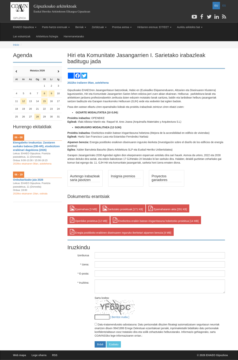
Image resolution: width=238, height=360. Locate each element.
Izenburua (83, 255)
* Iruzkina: (83, 282)
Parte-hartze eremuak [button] (56, 27)
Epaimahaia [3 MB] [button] (83, 208)
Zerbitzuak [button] (99, 27)
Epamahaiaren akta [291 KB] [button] (167, 208)
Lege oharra (39, 355)
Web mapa (19, 355)
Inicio (16, 44)
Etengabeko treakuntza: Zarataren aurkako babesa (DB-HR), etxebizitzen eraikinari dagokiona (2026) (36, 146)
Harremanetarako (74, 36)
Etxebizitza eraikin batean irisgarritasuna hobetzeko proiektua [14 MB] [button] (156, 220)
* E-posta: (83, 273)
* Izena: (84, 264)
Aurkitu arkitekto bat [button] (190, 27)
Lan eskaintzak (21, 36)
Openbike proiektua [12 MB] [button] (88, 220)
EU (216, 5)
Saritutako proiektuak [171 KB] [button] (123, 208)
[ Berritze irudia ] (119, 317)
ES (224, 5)
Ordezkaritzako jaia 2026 (28, 179)
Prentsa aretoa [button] (122, 27)
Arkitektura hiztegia (47, 36)
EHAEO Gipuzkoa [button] (24, 27)
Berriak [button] (80, 27)
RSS (54, 355)
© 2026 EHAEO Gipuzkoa (212, 355)
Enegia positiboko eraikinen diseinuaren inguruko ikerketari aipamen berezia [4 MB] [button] (120, 231)
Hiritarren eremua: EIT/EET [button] (154, 27)
